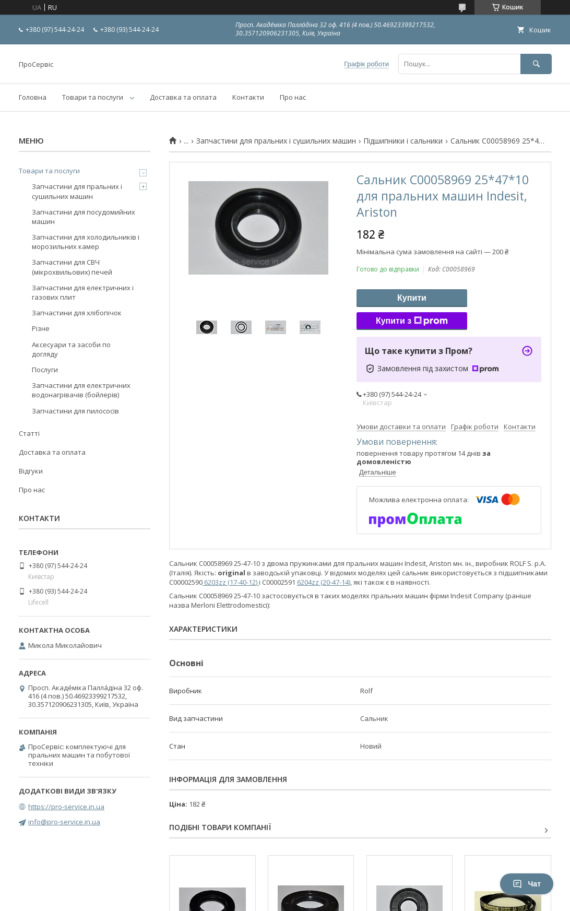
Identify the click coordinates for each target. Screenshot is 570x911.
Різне (41, 328)
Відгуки (31, 471)
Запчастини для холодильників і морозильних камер (85, 241)
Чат (527, 884)
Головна (32, 97)
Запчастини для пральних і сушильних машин (276, 141)
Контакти (248, 97)
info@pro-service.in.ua (64, 822)
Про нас (293, 97)
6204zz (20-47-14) (323, 582)
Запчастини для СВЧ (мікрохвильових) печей (72, 266)
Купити (411, 297)
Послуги (45, 369)
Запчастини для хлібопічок (77, 312)
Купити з (412, 321)
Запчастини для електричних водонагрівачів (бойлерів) (81, 390)
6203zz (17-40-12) (230, 582)
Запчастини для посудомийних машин (83, 216)
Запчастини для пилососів (75, 411)
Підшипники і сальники (403, 141)
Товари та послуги (92, 97)
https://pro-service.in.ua (66, 806)
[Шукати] (536, 64)
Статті (29, 433)
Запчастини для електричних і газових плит (83, 292)
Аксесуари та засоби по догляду (71, 349)
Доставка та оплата (183, 97)
